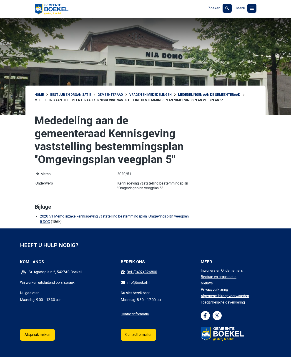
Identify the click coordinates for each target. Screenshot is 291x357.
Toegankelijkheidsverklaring (223, 302)
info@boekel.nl (138, 282)
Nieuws (207, 283)
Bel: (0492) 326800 (142, 272)
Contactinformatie (135, 314)
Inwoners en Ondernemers (222, 270)
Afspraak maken (37, 334)
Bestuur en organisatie (218, 277)
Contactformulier (138, 334)
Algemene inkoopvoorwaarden (225, 296)
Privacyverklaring (214, 289)
